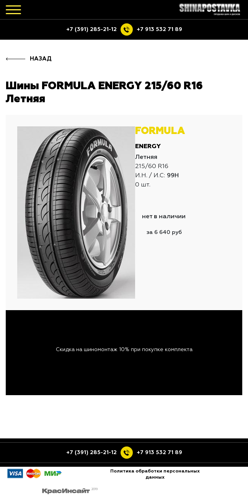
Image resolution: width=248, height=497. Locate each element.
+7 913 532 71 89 (159, 29)
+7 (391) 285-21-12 (91, 29)
